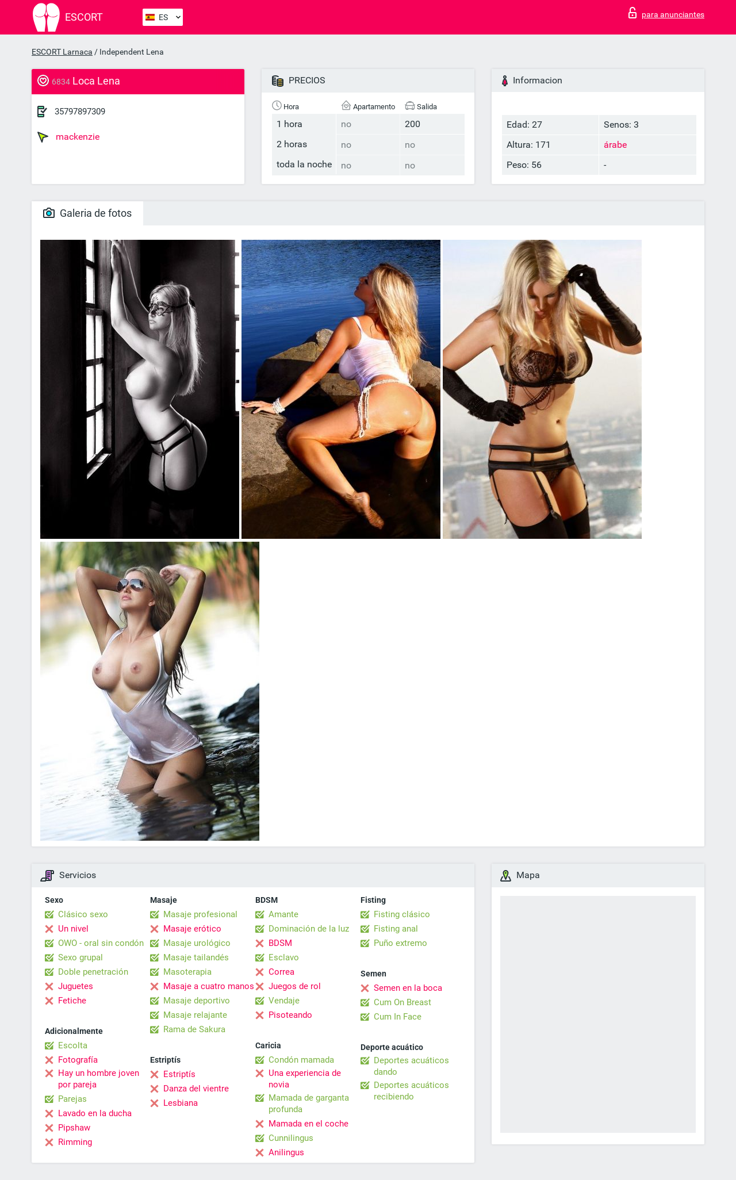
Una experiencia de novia (305, 1079)
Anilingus (286, 1152)
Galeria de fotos (87, 213)
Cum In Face (397, 1017)
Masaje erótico (192, 929)
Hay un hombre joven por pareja (98, 1079)
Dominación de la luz (309, 929)
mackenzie (68, 137)
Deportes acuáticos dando (411, 1066)
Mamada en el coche (308, 1123)
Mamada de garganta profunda (309, 1103)
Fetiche (72, 1000)
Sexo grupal (80, 957)
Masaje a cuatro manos (208, 986)
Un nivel (73, 929)
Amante (283, 914)
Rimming (75, 1142)
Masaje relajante (195, 1015)
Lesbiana (180, 1103)
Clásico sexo (83, 914)
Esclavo (284, 957)
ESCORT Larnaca (62, 51)
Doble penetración (93, 972)
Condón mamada (301, 1060)
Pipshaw (74, 1127)
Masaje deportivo (196, 1000)
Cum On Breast (402, 1002)
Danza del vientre (196, 1088)
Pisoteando (290, 1015)
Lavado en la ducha (95, 1113)
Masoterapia (187, 972)
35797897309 (80, 111)
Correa (281, 972)
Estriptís (179, 1074)
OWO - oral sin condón (101, 943)
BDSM (280, 943)
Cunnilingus (291, 1138)
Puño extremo (400, 943)
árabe (615, 144)
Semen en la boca (408, 988)
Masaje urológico (197, 943)
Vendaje (284, 1000)
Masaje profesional (200, 914)
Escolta (72, 1045)
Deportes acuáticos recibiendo (411, 1091)
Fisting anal (396, 929)
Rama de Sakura (194, 1029)
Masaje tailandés (196, 957)
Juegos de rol (295, 986)
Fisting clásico (402, 914)
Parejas (72, 1099)
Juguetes (75, 986)
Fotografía (78, 1060)
